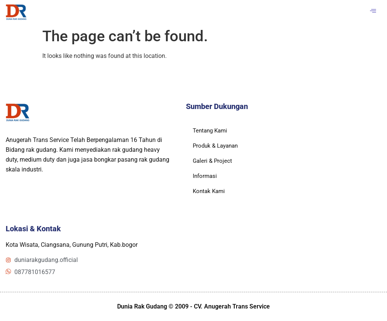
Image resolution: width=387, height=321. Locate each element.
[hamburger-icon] (372, 11)
